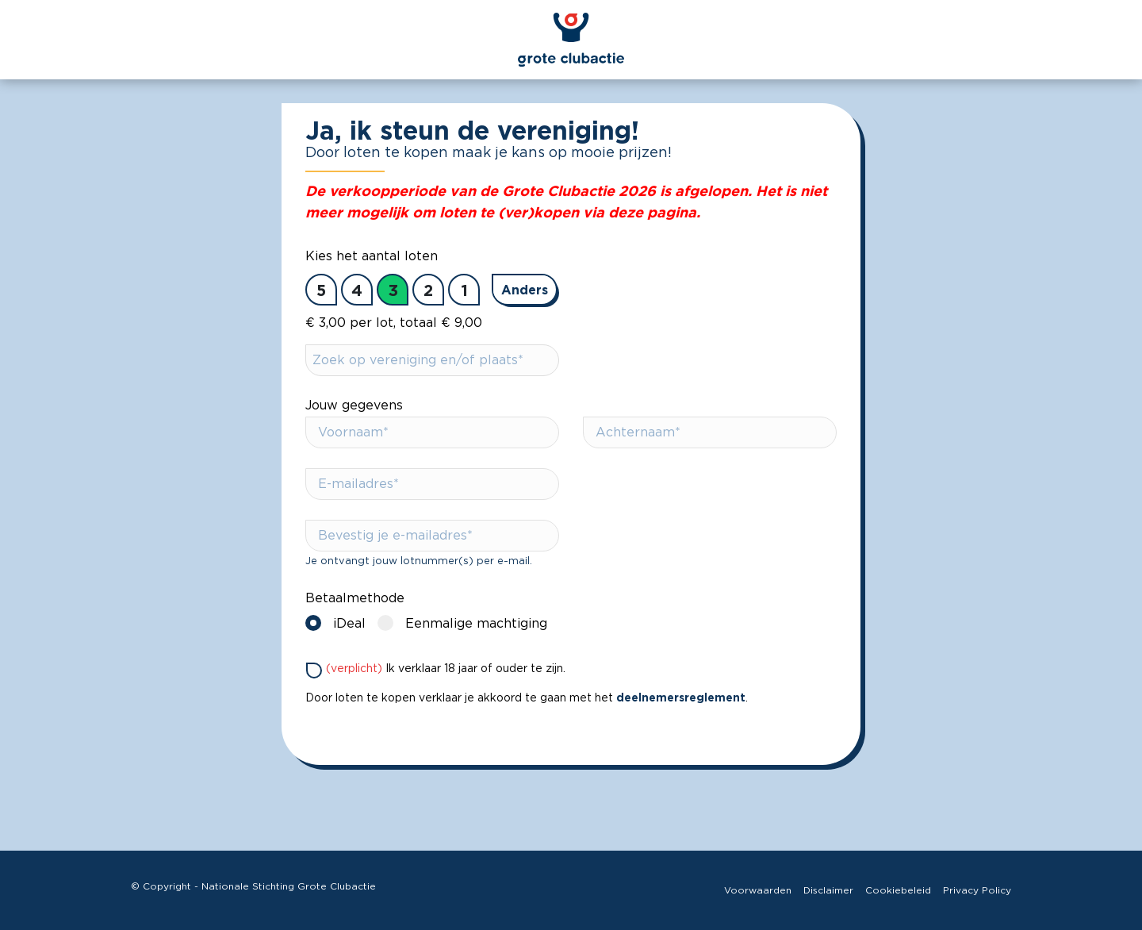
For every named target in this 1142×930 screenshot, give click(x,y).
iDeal (339, 622)
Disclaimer (828, 890)
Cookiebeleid (898, 890)
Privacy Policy (977, 890)
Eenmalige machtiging (466, 622)
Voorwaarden (757, 890)
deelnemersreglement (680, 697)
